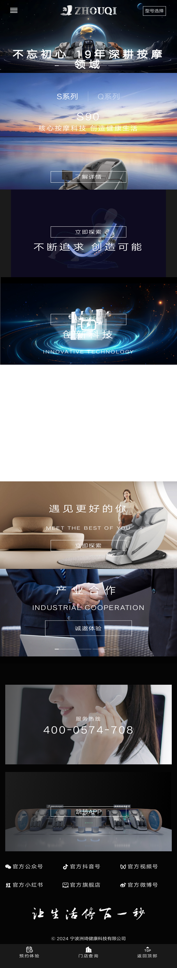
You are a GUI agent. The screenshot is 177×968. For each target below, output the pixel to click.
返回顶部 (147, 955)
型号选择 (154, 11)
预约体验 (29, 955)
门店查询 (88, 955)
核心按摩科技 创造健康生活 (88, 128)
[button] (65, 65)
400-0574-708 (88, 729)
